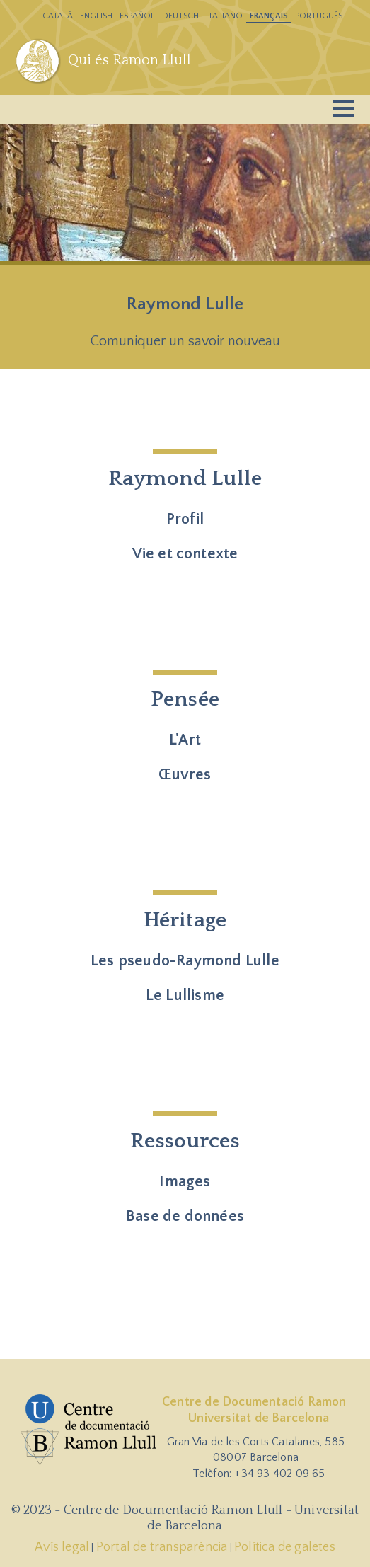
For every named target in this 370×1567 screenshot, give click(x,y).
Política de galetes (284, 1547)
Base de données (185, 1216)
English (96, 16)
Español (137, 16)
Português (318, 16)
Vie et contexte (185, 554)
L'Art (185, 740)
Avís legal (62, 1547)
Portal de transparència (162, 1547)
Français (269, 16)
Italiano (224, 16)
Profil (185, 519)
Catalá (57, 16)
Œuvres (184, 775)
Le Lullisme (185, 995)
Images (184, 1181)
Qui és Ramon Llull (129, 60)
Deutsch (180, 16)
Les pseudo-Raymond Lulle (185, 961)
